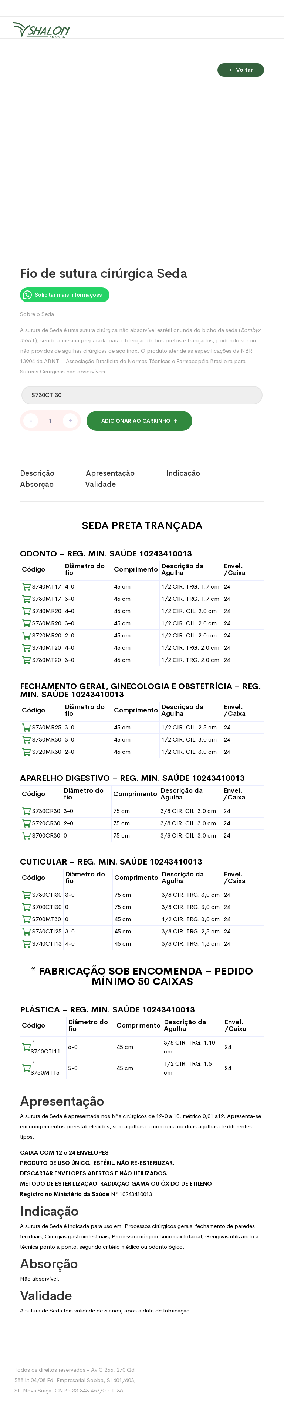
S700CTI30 (42, 907)
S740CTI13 (42, 944)
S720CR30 (41, 823)
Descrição (37, 473)
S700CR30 (41, 835)
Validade (100, 484)
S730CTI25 (42, 931)
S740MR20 (41, 611)
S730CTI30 (42, 895)
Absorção (37, 484)
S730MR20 (41, 623)
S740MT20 (41, 648)
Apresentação (110, 473)
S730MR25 (41, 727)
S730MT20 (41, 660)
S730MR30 (41, 739)
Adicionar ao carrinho (135, 420)
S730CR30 (41, 811)
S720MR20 (41, 635)
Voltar (241, 62)
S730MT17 (41, 599)
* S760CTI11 (41, 1047)
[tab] (53, 473)
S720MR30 (41, 752)
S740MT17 (41, 586)
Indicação (183, 473)
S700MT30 (41, 919)
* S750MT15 (41, 1068)
